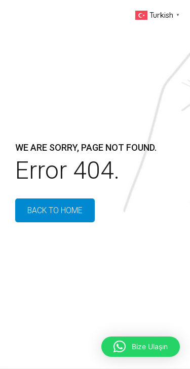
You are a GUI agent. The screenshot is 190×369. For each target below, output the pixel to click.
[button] (140, 347)
